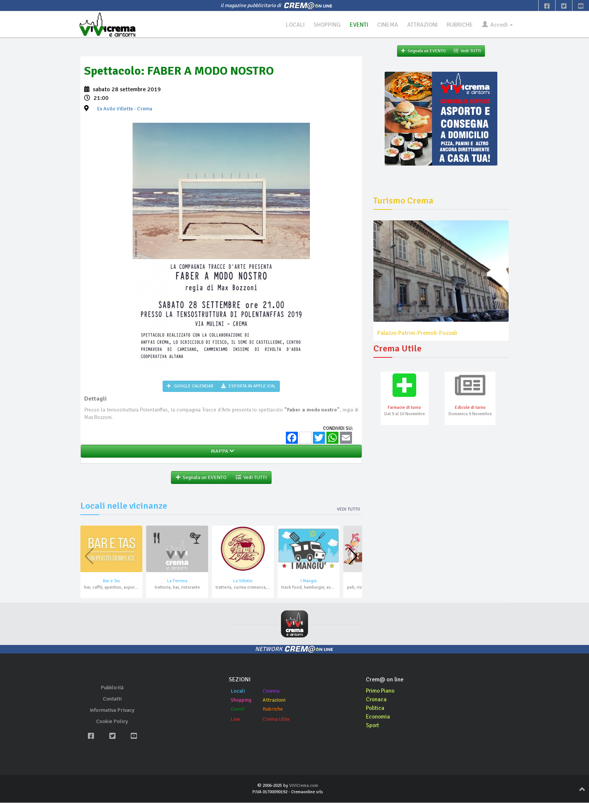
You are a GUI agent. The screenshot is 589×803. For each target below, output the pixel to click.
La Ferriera (177, 581)
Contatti (112, 699)
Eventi (238, 709)
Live (235, 719)
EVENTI (355, 25)
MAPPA (221, 451)
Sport (373, 725)
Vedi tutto (348, 509)
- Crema (124, 109)
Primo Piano (381, 691)
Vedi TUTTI (251, 478)
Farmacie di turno (404, 408)
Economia (378, 717)
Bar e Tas (111, 581)
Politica (375, 708)
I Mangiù (309, 581)
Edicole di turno (470, 408)
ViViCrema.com (303, 786)
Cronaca (376, 700)
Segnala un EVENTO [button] (201, 478)
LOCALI (291, 25)
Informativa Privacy (112, 710)
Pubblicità (112, 688)
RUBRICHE (458, 25)
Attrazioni (274, 700)
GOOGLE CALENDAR (190, 386)
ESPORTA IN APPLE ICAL (248, 386)
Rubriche (273, 709)
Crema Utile (276, 719)
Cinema (271, 691)
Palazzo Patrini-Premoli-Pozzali (417, 333)
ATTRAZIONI (420, 25)
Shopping (241, 700)
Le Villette (242, 581)
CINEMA (385, 25)
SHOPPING (323, 25)
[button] (353, 557)
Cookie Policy (112, 722)
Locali (238, 691)
